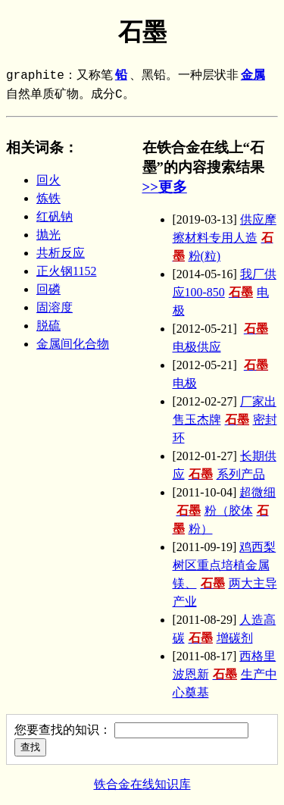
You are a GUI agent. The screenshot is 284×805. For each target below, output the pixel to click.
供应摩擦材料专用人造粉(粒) (224, 237)
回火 (48, 180)
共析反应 (60, 252)
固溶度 (54, 307)
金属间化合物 (72, 343)
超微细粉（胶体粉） (224, 510)
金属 (253, 76)
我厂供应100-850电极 (224, 292)
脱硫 (48, 325)
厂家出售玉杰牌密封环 (225, 419)
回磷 (48, 289)
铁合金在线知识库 (142, 784)
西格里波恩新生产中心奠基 (225, 674)
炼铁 (48, 198)
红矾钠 (54, 216)
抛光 (48, 234)
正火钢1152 (66, 271)
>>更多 (164, 187)
